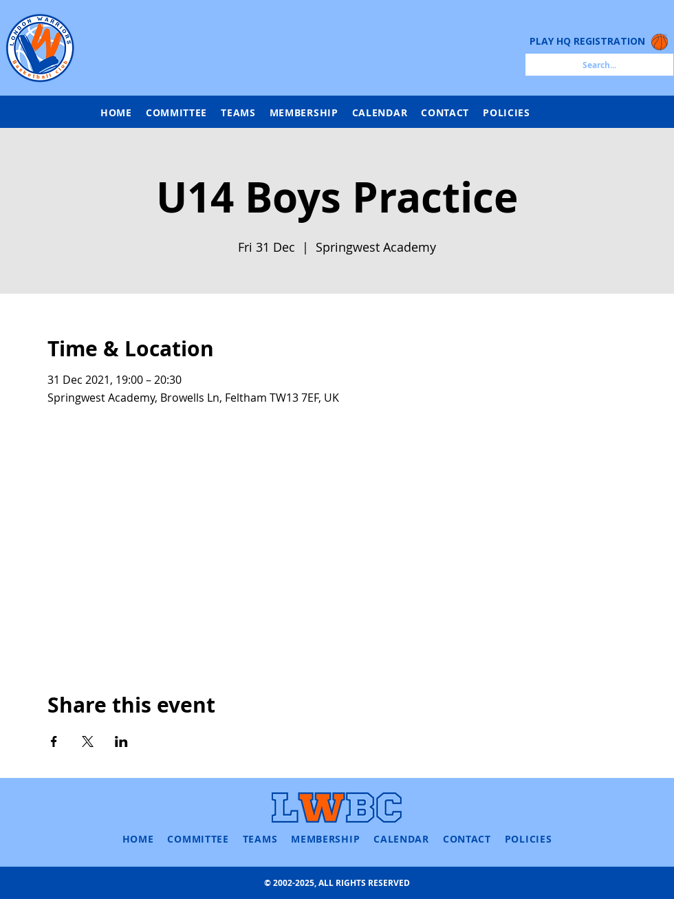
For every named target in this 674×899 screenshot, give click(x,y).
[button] (238, 112)
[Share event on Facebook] (54, 741)
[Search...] (599, 65)
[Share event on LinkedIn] (121, 741)
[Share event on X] (87, 741)
